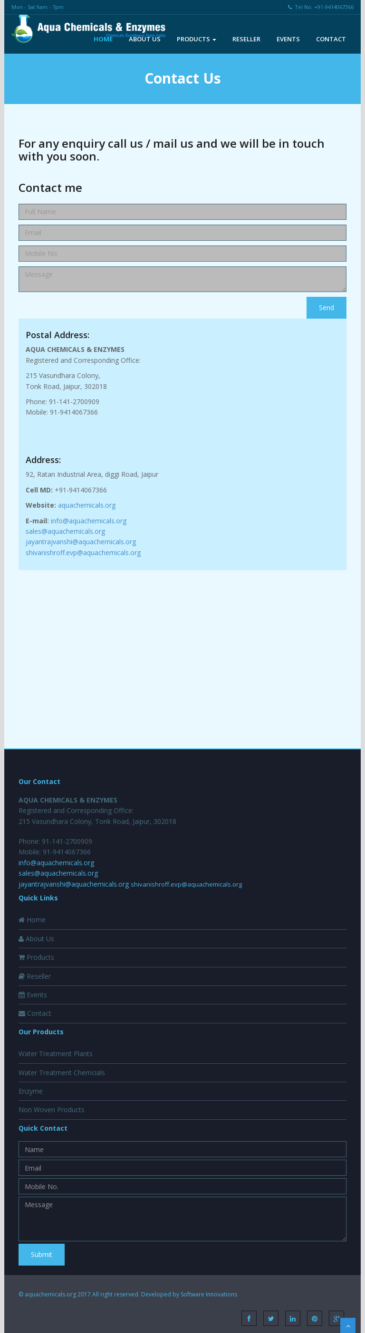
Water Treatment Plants (56, 1053)
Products (196, 39)
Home (103, 39)
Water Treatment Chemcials (62, 1072)
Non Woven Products (52, 1109)
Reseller (246, 39)
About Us (145, 39)
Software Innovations (209, 1294)
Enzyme (31, 1091)
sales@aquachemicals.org (65, 531)
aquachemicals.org (86, 505)
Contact (331, 39)
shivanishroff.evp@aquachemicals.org (83, 552)
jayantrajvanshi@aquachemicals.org (81, 541)
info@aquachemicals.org (88, 520)
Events (288, 39)
